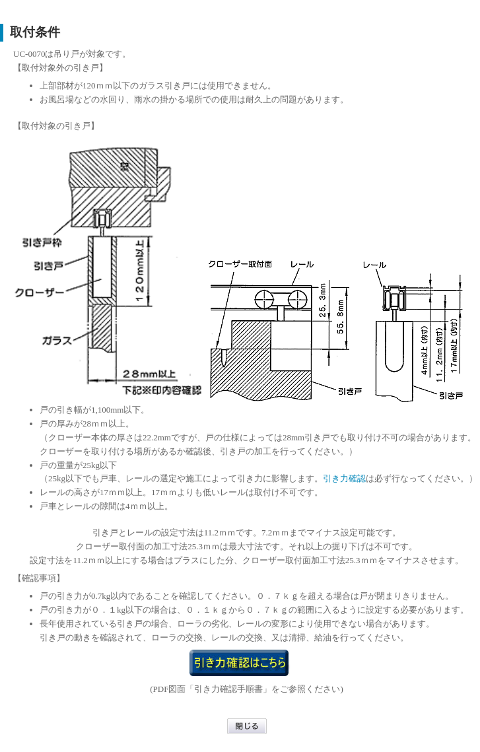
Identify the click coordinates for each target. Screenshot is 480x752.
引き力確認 (344, 478)
